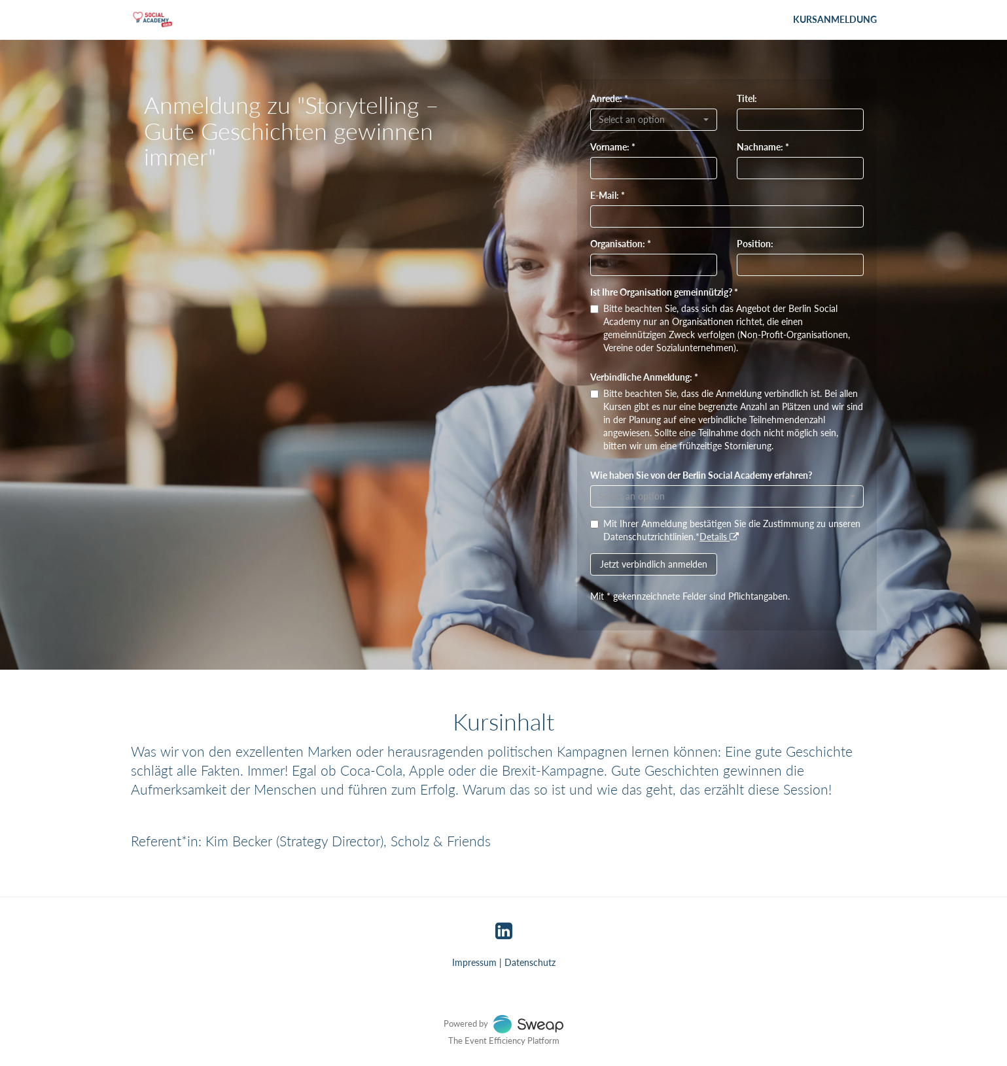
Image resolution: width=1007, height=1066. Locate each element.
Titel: (747, 98)
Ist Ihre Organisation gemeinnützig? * (664, 292)
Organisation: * (620, 243)
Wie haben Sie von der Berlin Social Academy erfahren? (701, 475)
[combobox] (653, 120)
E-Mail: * (607, 195)
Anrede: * (609, 98)
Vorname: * (612, 146)
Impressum (474, 962)
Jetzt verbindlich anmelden (653, 564)
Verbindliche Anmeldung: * (644, 377)
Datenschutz (530, 962)
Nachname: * (763, 146)
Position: (755, 243)
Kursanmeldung (835, 19)
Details (719, 536)
